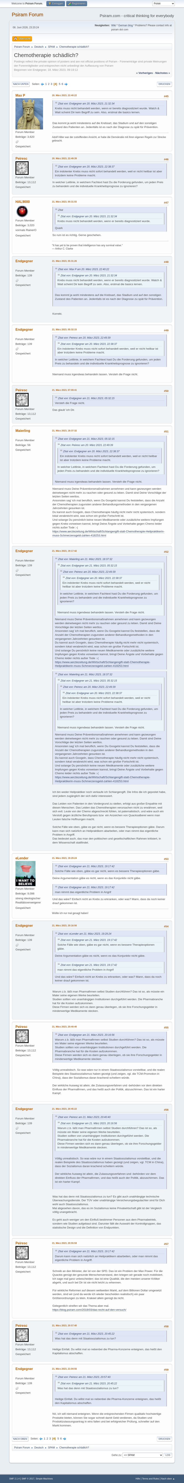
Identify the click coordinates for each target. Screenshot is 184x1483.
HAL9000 (22, 202)
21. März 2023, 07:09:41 (64, 390)
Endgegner (24, 261)
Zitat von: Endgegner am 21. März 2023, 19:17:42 (86, 866)
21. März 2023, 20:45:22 (64, 1109)
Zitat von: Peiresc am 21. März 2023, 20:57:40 (84, 1377)
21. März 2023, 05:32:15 (64, 329)
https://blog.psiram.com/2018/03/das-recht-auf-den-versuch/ (89, 1309)
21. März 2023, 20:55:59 (64, 1243)
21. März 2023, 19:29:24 (64, 858)
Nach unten (20, 84)
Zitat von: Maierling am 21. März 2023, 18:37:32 (85, 559)
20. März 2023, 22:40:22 (64, 95)
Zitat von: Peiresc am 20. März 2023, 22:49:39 (84, 337)
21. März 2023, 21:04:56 (64, 1368)
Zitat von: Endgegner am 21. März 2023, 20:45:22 (86, 1333)
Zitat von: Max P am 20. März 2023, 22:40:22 (83, 269)
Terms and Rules (150, 1478)
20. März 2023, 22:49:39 (64, 158)
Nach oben (20, 1439)
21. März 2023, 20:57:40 (64, 1325)
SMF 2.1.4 (14, 1478)
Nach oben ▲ (168, 1478)
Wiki (113, 25)
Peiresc (21, 158)
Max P (20, 95)
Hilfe (138, 1478)
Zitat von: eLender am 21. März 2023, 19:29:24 (84, 933)
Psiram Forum (27, 14)
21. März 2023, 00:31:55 (64, 201)
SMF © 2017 (28, 1478)
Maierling (22, 430)
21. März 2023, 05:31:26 (64, 261)
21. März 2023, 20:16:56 (64, 925)
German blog (125, 25)
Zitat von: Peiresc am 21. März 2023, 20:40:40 (84, 1117)
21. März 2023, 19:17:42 (64, 551)
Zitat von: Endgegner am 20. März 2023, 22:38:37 (86, 166)
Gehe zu (116, 1455)
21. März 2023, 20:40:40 (64, 1026)
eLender (21, 858)
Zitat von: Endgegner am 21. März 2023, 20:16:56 (86, 1034)
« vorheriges (144, 73)
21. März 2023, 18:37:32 (64, 430)
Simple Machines (44, 1478)
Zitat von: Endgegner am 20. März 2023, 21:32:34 (86, 103)
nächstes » (162, 73)
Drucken (164, 84)
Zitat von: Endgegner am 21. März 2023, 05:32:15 (86, 398)
